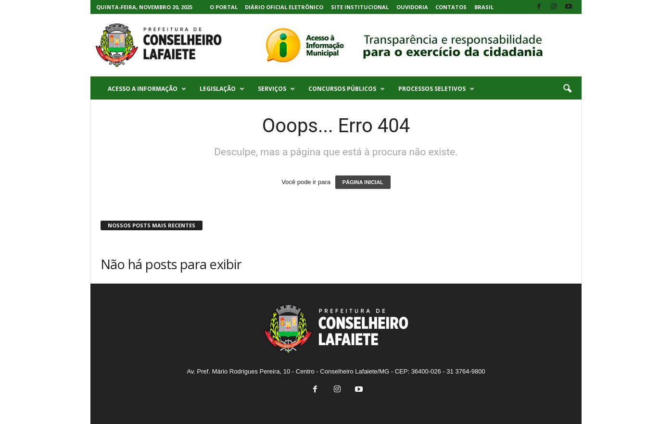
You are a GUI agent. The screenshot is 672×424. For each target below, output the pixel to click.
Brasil (484, 7)
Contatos (451, 7)
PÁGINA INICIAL (362, 182)
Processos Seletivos (436, 89)
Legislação (222, 89)
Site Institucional (360, 7)
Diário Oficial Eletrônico (284, 7)
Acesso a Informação (147, 89)
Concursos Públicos (346, 89)
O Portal (224, 7)
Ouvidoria (412, 7)
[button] (567, 89)
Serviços (276, 89)
